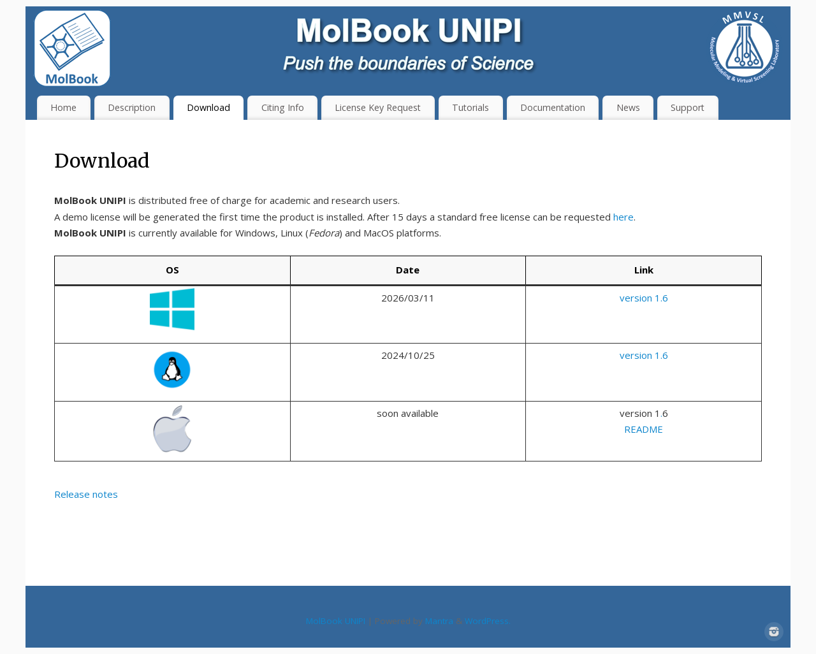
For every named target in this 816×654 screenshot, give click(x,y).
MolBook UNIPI (335, 621)
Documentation (552, 107)
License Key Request (378, 107)
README (643, 429)
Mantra (439, 621)
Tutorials (470, 107)
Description (132, 107)
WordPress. (488, 621)
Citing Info (282, 107)
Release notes (86, 494)
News (628, 107)
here (623, 216)
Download (208, 107)
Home (63, 107)
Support (687, 107)
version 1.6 (644, 297)
